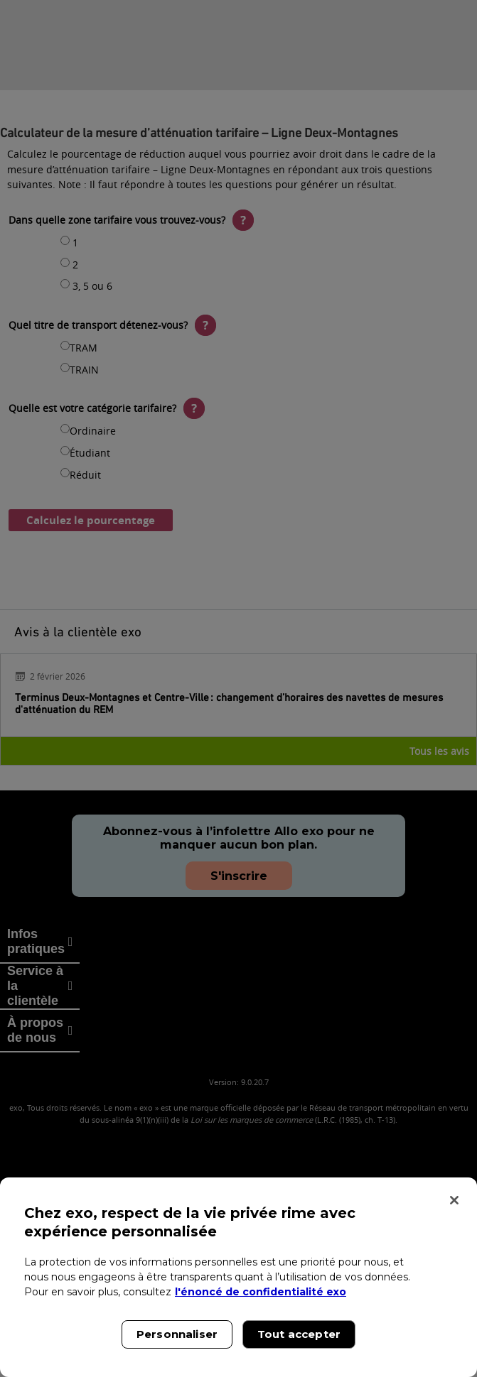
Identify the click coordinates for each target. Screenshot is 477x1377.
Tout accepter (299, 1334)
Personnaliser (177, 1334)
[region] (238, 1277)
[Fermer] (454, 1200)
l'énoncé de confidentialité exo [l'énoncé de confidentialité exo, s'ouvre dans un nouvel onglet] (260, 1291)
